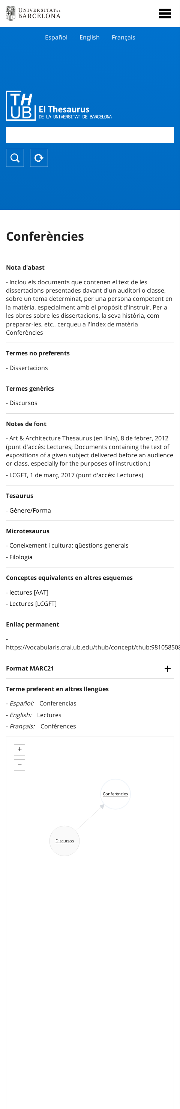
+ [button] (20, 749)
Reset (39, 158)
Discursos (23, 403)
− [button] (20, 764)
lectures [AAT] (28, 592)
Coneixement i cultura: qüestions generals (69, 545)
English (90, 37)
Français (123, 37)
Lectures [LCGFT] (33, 603)
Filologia (21, 557)
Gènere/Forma (30, 510)
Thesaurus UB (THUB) (65, 106)
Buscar (15, 158)
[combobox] (90, 135)
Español (56, 37)
